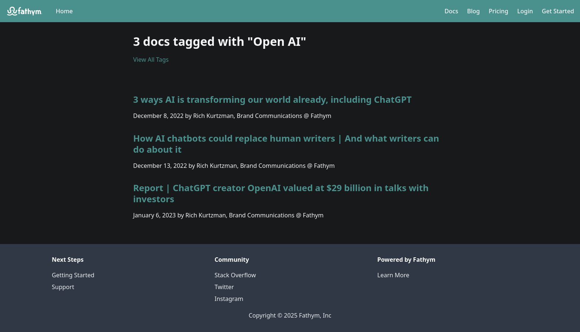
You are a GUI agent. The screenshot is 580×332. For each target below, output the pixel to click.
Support (63, 287)
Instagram (229, 299)
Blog (473, 11)
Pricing (498, 11)
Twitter (224, 287)
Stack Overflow (235, 275)
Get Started (558, 11)
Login (525, 11)
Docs (451, 11)
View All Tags (151, 59)
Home (64, 11)
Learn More (393, 275)
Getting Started (73, 275)
